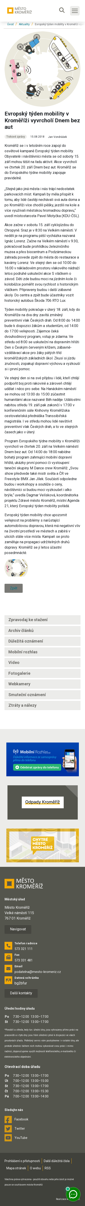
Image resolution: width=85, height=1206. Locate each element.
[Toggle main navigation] (75, 11)
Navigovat (18, 929)
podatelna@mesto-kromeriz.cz (38, 972)
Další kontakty (21, 993)
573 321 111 (24, 949)
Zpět (13, 588)
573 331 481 (24, 960)
